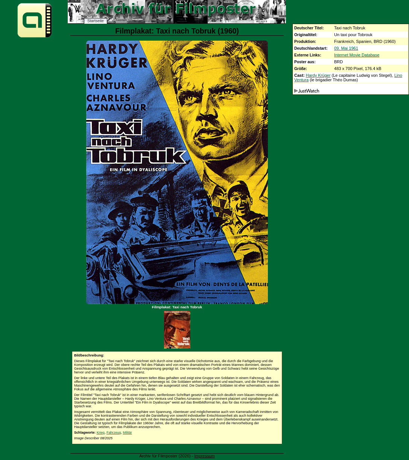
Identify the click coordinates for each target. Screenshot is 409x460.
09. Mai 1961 (346, 48)
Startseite (95, 21)
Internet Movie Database (356, 55)
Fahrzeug (113, 432)
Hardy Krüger (318, 75)
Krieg (101, 432)
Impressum (204, 456)
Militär (127, 432)
